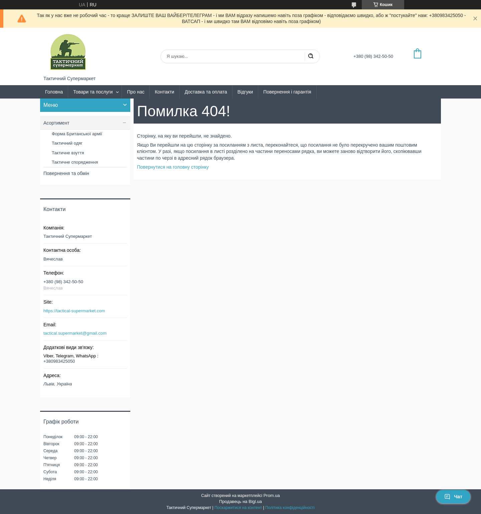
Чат (453, 497)
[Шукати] (311, 56)
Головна (54, 92)
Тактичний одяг (67, 143)
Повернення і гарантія (287, 92)
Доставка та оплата (206, 92)
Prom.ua (272, 495)
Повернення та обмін (66, 173)
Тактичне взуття (68, 152)
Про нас (135, 92)
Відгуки (245, 92)
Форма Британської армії (77, 133)
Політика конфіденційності (290, 507)
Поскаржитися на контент (238, 507)
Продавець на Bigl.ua (240, 501)
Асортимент (56, 123)
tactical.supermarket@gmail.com (75, 333)
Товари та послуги (93, 92)
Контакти (164, 92)
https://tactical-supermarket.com (74, 310)
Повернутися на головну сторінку (173, 167)
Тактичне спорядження (75, 162)
